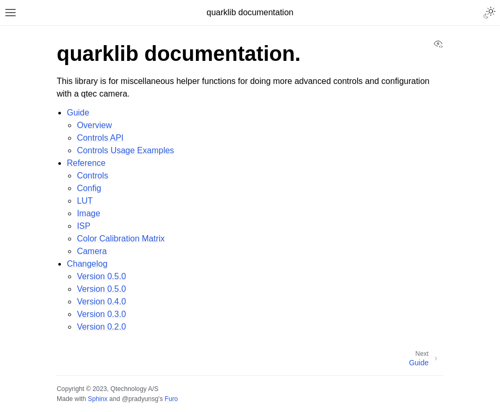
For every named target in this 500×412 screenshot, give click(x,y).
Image (88, 213)
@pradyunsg (140, 399)
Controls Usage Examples (125, 150)
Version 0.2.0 (101, 326)
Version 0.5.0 (101, 276)
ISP (83, 225)
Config (89, 188)
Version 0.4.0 (101, 301)
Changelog (87, 263)
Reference (86, 163)
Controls (92, 175)
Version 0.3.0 (101, 314)
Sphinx (97, 399)
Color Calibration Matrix (120, 238)
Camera (92, 251)
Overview (94, 125)
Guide (78, 112)
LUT (84, 200)
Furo (171, 399)
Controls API (100, 137)
